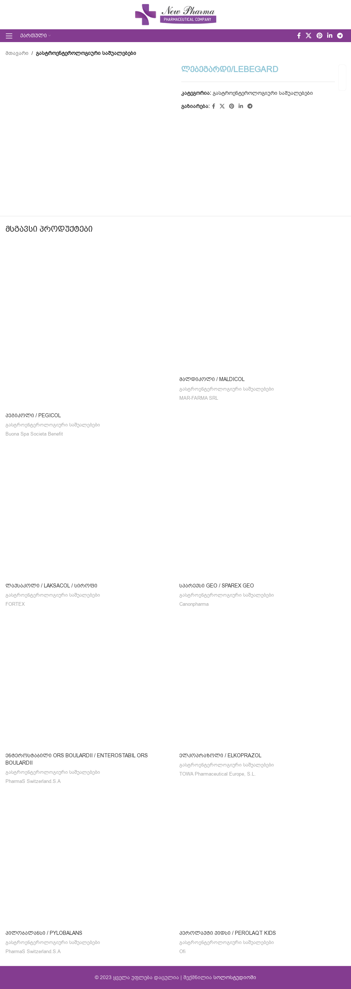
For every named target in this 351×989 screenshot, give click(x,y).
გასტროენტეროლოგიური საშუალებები (86, 53)
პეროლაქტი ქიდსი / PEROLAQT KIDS (227, 933)
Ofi (182, 951)
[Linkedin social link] (330, 35)
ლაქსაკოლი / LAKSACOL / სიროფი (51, 586)
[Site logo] (175, 14)
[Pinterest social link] (319, 35)
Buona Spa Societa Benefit (34, 434)
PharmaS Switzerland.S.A (33, 781)
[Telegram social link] (340, 35)
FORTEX (15, 604)
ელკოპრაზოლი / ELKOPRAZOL (220, 755)
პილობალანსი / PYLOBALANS (43, 933)
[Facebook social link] (299, 35)
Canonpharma (194, 604)
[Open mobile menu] (9, 36)
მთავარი (17, 53)
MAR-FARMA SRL (198, 398)
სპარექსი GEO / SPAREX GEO (216, 586)
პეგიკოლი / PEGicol (33, 415)
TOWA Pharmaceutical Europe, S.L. (217, 774)
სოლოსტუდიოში (234, 977)
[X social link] (308, 35)
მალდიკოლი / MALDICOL (211, 379)
